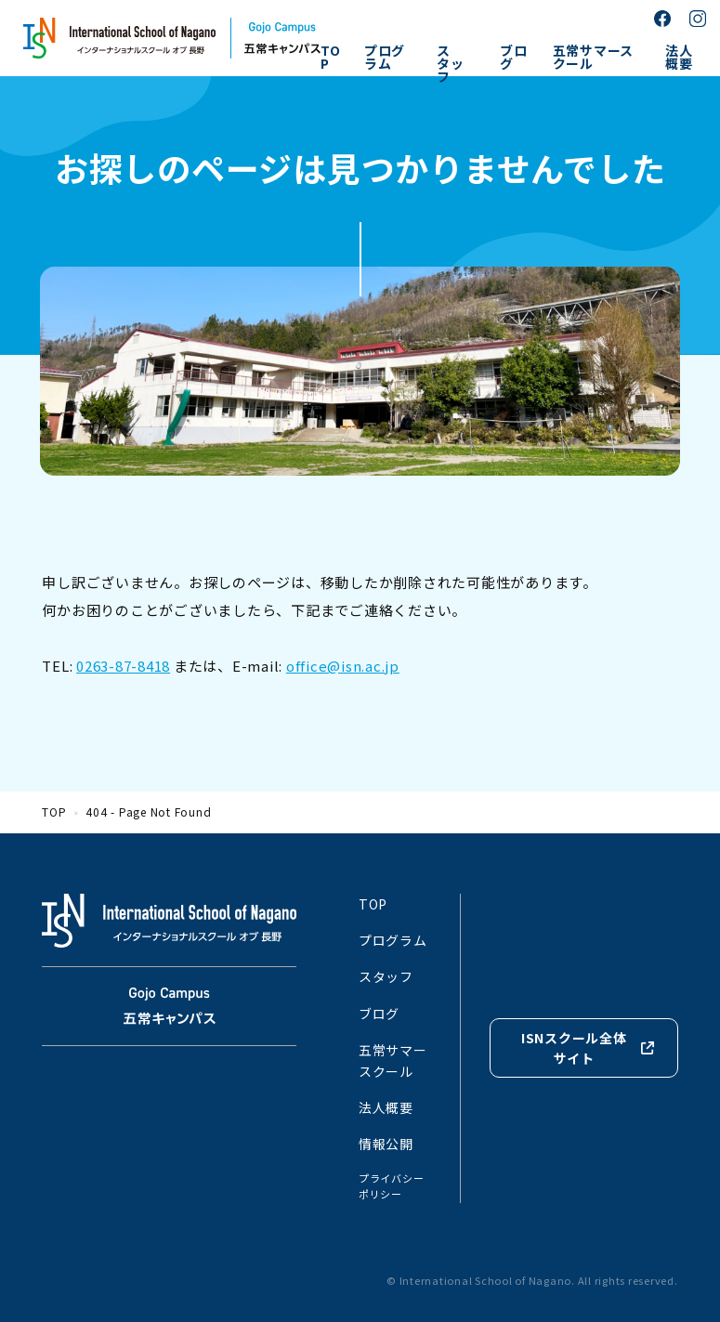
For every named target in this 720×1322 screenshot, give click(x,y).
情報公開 (386, 1143)
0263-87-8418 (123, 665)
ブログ (514, 57)
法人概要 (679, 57)
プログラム (384, 57)
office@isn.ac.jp (342, 665)
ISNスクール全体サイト (574, 1047)
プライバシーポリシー (392, 1186)
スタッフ (451, 63)
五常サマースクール (594, 57)
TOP (331, 57)
